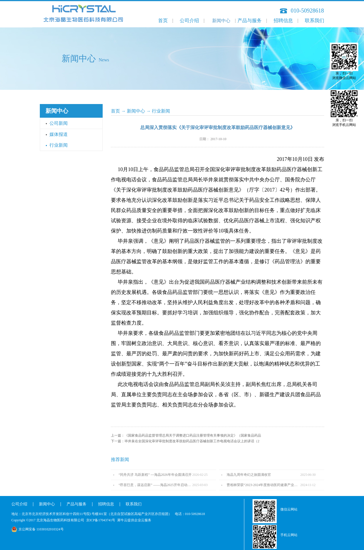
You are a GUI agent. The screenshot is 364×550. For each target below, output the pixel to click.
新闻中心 (136, 111)
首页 (163, 20)
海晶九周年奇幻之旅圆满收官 (249, 475)
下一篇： (185, 441)
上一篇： (186, 435)
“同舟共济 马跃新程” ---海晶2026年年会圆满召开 (155, 475)
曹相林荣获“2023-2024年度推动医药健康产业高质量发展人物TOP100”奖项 (263, 485)
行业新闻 (161, 111)
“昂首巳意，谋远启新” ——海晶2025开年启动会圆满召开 (155, 485)
